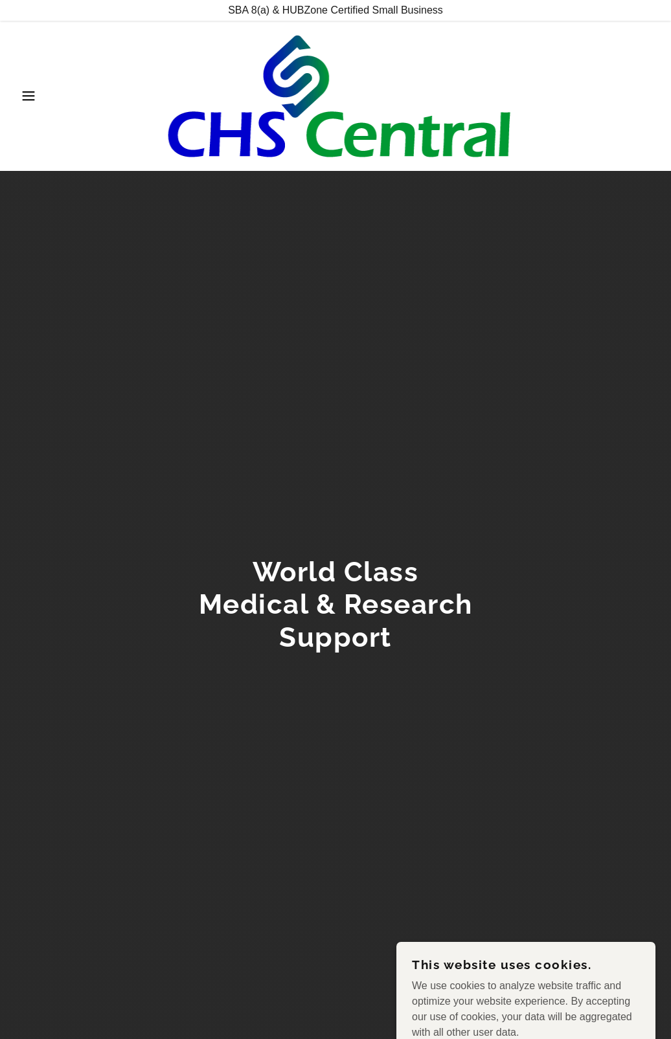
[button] (34, 96)
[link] (336, 94)
